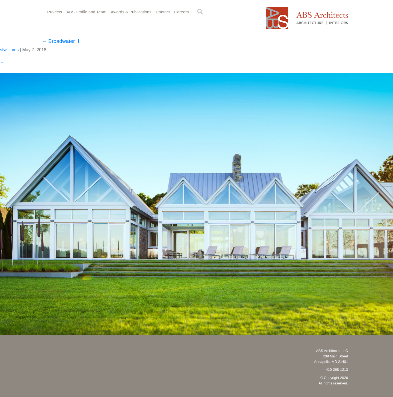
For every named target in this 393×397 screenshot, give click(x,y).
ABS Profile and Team (86, 12)
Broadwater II (60, 41)
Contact (163, 12)
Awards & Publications (131, 12)
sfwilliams (9, 50)
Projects (54, 12)
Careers (181, 12)
